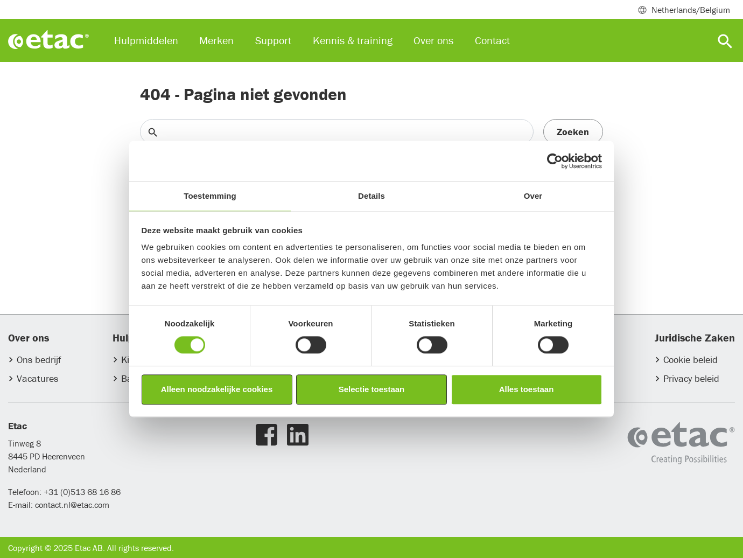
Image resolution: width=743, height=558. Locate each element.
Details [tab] (371, 195)
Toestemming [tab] (210, 195)
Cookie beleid (690, 359)
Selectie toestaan (372, 389)
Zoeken (573, 131)
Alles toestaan (526, 389)
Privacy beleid (691, 378)
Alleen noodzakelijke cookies (217, 389)
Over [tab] (533, 195)
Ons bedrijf (39, 359)
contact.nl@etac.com (71, 504)
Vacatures (37, 378)
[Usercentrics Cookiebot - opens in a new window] (555, 161)
